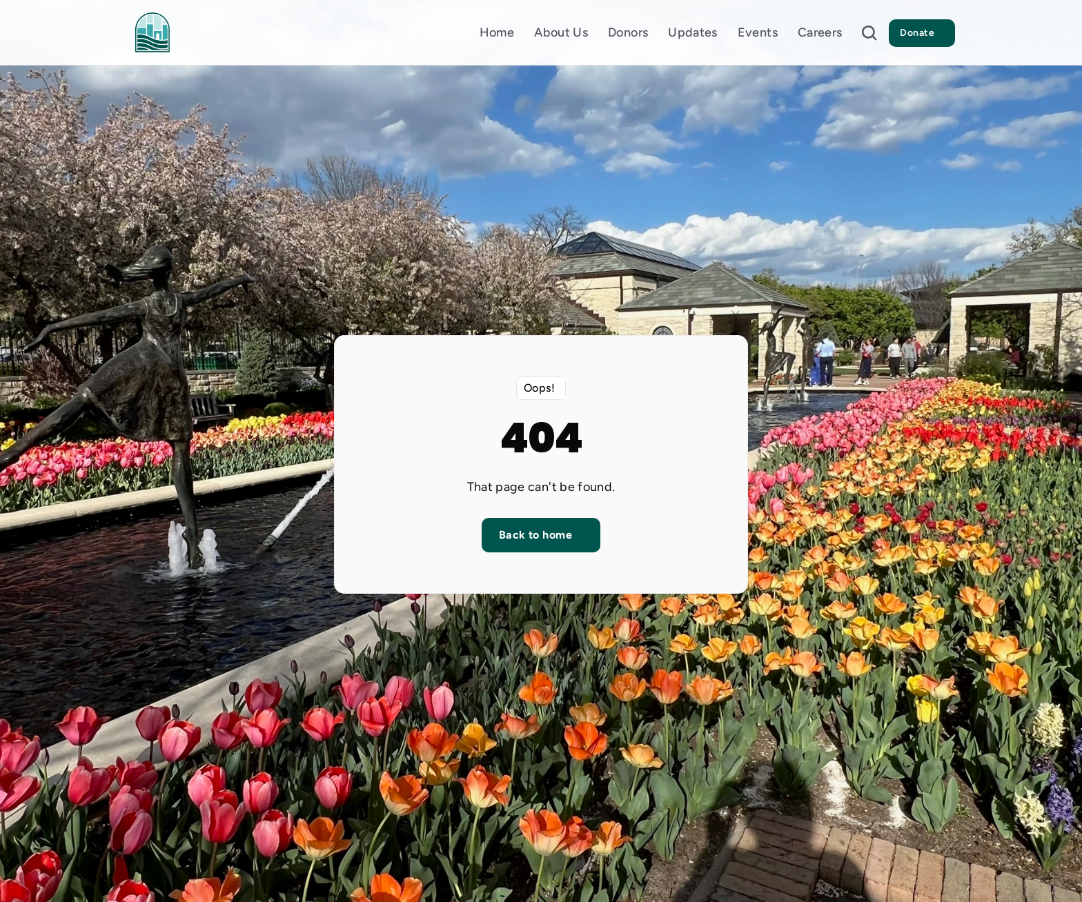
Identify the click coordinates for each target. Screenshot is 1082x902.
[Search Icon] (869, 33)
